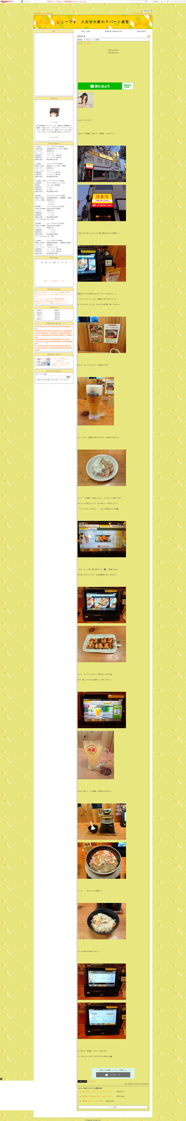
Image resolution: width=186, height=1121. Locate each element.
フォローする (54, 137)
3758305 (146, 11)
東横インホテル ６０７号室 (93, 1101)
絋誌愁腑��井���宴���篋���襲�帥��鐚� (53, 346)
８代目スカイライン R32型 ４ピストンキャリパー (52, 303)
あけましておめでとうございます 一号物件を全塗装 (52, 292)
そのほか (26, 1)
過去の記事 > (141, 31)
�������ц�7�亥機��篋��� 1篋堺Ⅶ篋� (52, 339)
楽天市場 (182, 1)
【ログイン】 (147, 13)
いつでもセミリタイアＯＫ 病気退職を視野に (50, 299)
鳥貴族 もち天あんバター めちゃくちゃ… (98, 1096)
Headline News (54, 323)
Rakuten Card (53, 354)
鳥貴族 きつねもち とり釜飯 (88, 40)
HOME (36, 13)
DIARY (42, 13)
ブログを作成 (173, 1)
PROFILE (49, 13)
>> (157, 1)
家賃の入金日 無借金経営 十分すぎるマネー (50, 301)
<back (45, 281)
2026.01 (39, 317)
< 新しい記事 (85, 31)
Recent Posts (54, 289)
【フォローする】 (136, 13)
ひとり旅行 (87, 43)
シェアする (91, 1081)
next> (63, 281)
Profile (54, 98)
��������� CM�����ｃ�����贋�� (53, 333)
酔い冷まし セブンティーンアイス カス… (98, 1091)
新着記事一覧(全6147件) (113, 31)
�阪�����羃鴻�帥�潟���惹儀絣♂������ (53, 331)
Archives (54, 307)
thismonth (54, 281)
